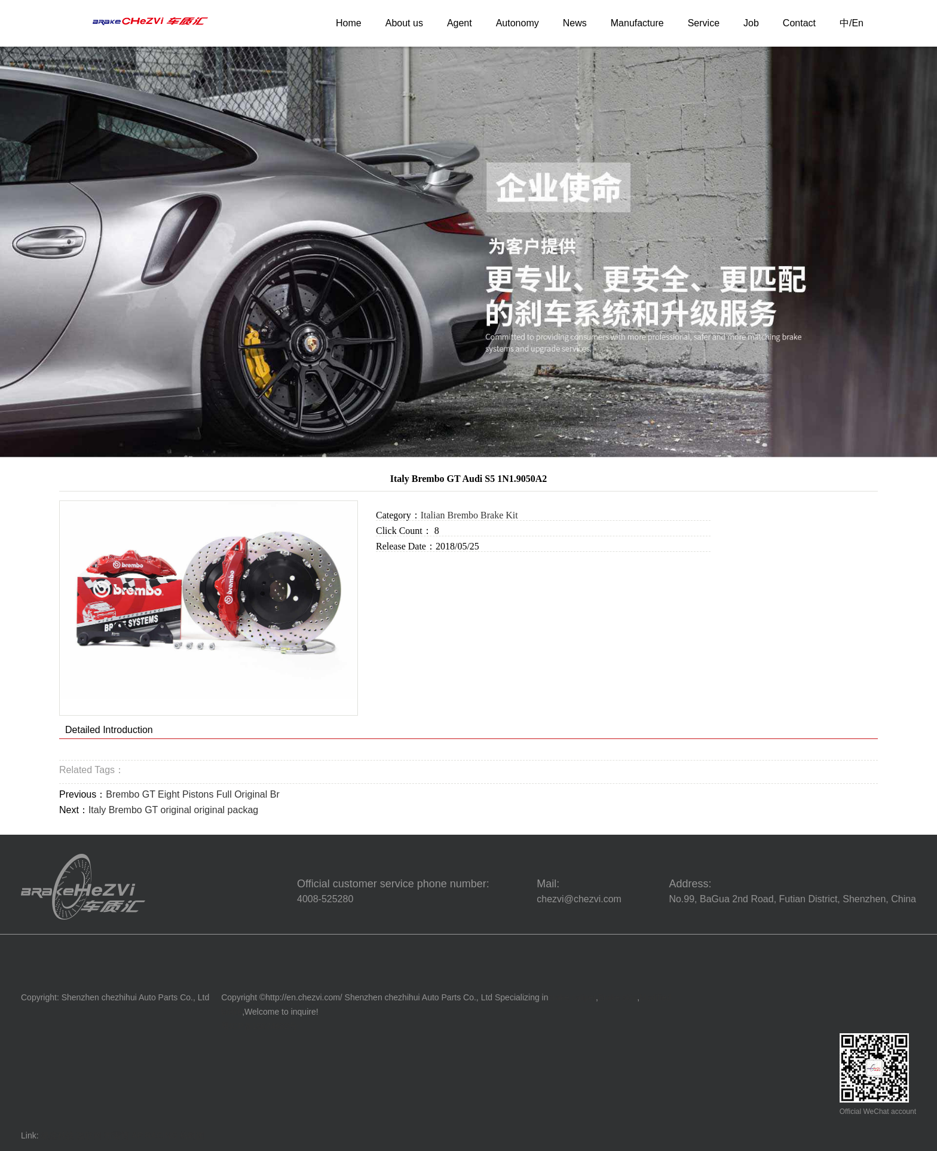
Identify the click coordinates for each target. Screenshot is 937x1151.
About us (404, 23)
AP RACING (154, 1135)
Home (349, 23)
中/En (851, 23)
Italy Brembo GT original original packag (173, 810)
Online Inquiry (409, 568)
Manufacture (637, 23)
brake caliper (572, 997)
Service (703, 23)
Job (751, 23)
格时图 (192, 1135)
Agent (459, 23)
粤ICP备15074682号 (259, 1026)
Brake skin (617, 997)
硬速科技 (57, 1135)
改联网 (89, 1135)
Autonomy (517, 23)
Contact (799, 23)
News (575, 23)
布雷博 (116, 1135)
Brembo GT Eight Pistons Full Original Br (192, 794)
